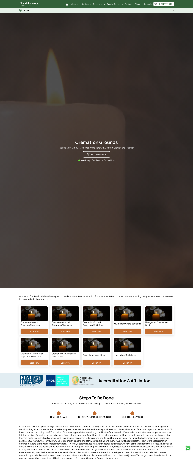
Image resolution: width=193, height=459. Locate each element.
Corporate (148, 4)
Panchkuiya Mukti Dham (94, 355)
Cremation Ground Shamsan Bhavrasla (30, 324)
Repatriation (98, 4)
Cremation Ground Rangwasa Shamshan (62, 324)
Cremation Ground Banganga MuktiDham (93, 324)
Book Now (34, 331)
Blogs (137, 4)
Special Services (114, 4)
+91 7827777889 (163, 3)
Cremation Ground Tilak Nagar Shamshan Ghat (32, 355)
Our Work (128, 4)
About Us (75, 4)
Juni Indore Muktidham (125, 355)
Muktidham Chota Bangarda (127, 323)
